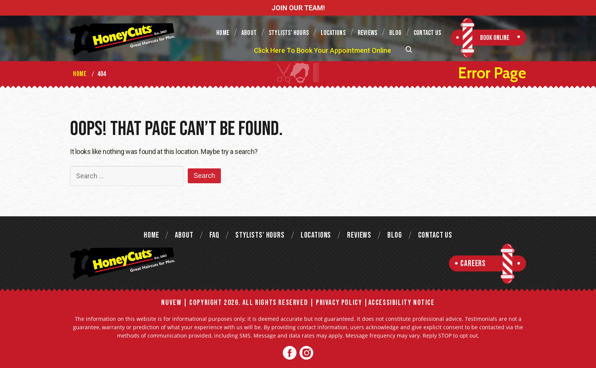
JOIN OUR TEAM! (298, 8)
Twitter (306, 353)
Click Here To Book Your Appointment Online (322, 50)
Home (222, 33)
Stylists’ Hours (289, 33)
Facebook (289, 353)
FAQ (214, 235)
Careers (473, 264)
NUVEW (171, 302)
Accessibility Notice (401, 302)
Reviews (367, 33)
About (249, 33)
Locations (333, 33)
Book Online (494, 38)
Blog (395, 33)
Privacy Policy (339, 302)
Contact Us (427, 33)
